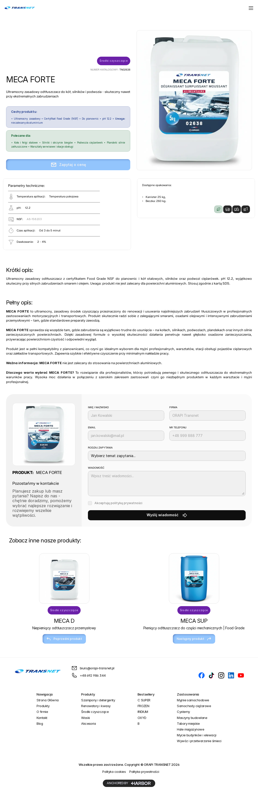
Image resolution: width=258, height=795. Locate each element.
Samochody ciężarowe (194, 706)
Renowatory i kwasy (96, 706)
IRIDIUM (143, 712)
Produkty (43, 706)
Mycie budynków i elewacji (196, 735)
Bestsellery (146, 694)
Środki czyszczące (95, 712)
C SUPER (144, 700)
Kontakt (42, 718)
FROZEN (143, 706)
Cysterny (183, 712)
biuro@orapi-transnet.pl (97, 668)
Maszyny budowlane (192, 718)
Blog (40, 723)
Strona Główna (47, 700)
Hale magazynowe (190, 729)
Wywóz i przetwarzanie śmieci (199, 741)
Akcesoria (88, 723)
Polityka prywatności (144, 772)
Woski (85, 718)
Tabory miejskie (188, 723)
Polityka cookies (114, 772)
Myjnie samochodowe (193, 700)
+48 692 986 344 (93, 675)
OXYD (142, 718)
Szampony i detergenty (98, 700)
